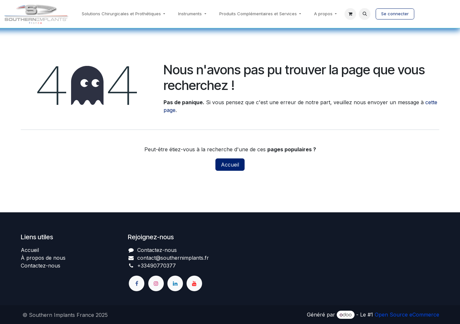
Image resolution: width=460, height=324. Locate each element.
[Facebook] (136, 283)
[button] (364, 14)
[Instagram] (156, 283)
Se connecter (395, 13)
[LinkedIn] (175, 283)
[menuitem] (123, 14)
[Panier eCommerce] (350, 14)
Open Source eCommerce (407, 314)
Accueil (230, 164)
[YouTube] (194, 283)
